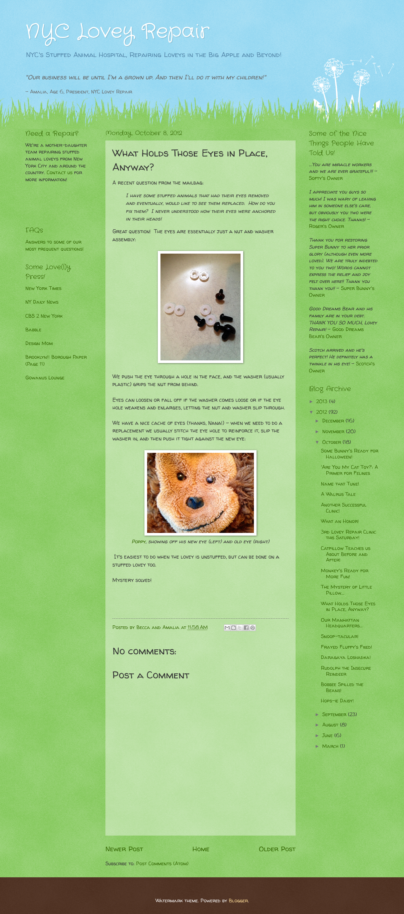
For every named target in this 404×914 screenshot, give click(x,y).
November (334, 431)
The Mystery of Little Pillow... (346, 590)
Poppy (138, 541)
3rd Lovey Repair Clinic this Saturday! (348, 535)
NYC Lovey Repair (117, 31)
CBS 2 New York (44, 316)
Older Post (277, 848)
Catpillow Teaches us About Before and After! (345, 554)
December (334, 420)
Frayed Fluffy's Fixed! (346, 647)
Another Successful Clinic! (344, 508)
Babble (33, 329)
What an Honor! (340, 521)
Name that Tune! (340, 484)
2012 (322, 412)
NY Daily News (41, 302)
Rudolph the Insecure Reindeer (346, 671)
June (328, 735)
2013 (322, 401)
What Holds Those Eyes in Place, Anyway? (348, 606)
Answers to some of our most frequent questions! (54, 245)
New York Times (43, 288)
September (335, 714)
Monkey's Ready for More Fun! (344, 573)
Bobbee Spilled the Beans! (342, 687)
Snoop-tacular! (340, 636)
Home (201, 848)
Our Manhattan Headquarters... (342, 623)
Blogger (238, 900)
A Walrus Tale (338, 494)
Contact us (59, 172)
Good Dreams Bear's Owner (336, 333)
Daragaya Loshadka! (346, 657)
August (331, 724)
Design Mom (39, 343)
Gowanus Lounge (44, 377)
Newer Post (124, 848)
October (332, 442)
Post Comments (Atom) (162, 863)
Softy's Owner (326, 178)
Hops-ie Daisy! (337, 700)
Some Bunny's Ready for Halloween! (349, 453)
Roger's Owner (326, 226)
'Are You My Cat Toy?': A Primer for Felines (349, 470)
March (331, 746)
